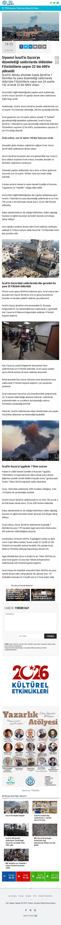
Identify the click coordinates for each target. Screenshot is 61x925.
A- (57, 62)
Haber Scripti (28, 915)
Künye (21, 896)
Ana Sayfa (13, 896)
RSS (35, 896)
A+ (57, 58)
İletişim (28, 896)
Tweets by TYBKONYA (30, 790)
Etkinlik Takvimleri (45, 896)
